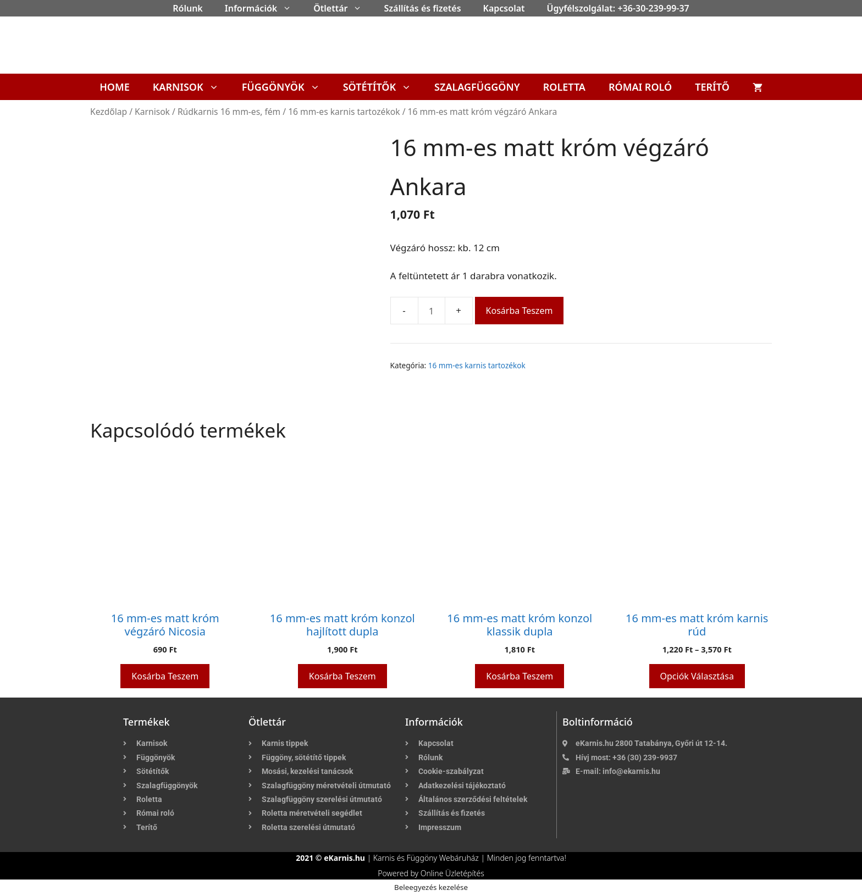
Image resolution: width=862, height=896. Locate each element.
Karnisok (191, 87)
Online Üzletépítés (452, 873)
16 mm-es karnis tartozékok (344, 112)
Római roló (640, 86)
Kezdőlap (108, 112)
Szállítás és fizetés (422, 8)
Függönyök (286, 87)
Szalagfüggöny (477, 86)
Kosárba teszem (519, 311)
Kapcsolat (504, 8)
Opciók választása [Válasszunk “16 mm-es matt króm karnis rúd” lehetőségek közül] (697, 676)
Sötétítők (383, 87)
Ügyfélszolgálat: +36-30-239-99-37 (618, 8)
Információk (263, 8)
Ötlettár (343, 8)
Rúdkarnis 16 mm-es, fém (229, 112)
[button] (289, 8)
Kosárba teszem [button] (164, 676)
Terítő (712, 86)
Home (115, 86)
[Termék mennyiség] (431, 310)
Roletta (564, 86)
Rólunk (188, 8)
